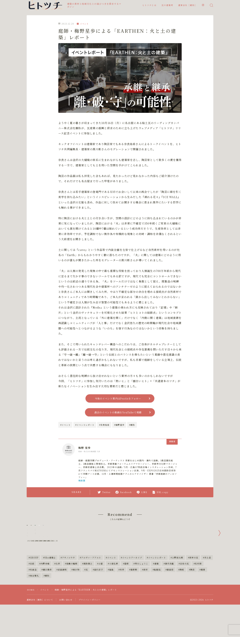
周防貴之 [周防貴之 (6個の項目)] (88, 588)
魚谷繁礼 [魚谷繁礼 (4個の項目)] (34, 600)
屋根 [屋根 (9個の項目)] (126, 588)
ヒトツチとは (149, 5)
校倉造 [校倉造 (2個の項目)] (33, 594)
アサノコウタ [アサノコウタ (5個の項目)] (68, 582)
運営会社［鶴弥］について (40, 624)
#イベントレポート (84, 425)
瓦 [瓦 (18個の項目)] (87, 594)
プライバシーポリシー (90, 624)
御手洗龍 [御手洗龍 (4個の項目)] (169, 588)
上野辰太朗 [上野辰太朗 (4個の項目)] (177, 582)
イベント (83, 23)
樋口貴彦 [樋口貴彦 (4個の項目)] (47, 594)
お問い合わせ (65, 624)
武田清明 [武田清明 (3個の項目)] (62, 594)
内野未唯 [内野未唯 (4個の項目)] (45, 588)
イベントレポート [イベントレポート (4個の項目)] (157, 582)
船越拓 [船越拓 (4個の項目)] (157, 594)
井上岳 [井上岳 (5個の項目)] (207, 582)
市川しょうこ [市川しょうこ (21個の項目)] (141, 588)
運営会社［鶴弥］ (187, 5)
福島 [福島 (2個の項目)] (111, 594)
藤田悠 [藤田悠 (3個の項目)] (170, 594)
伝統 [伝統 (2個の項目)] (32, 588)
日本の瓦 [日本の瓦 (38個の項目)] (184, 588)
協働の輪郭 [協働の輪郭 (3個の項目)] (71, 588)
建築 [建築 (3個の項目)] (156, 588)
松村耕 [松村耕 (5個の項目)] (198, 588)
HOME (30, 614)
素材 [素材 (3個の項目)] (145, 594)
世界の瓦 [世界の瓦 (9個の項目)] (193, 582)
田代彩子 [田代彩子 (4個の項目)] (98, 594)
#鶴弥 (132, 425)
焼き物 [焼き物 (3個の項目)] (76, 594)
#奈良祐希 (104, 425)
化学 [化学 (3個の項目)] (58, 588)
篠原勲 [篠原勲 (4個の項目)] (133, 594)
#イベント (65, 425)
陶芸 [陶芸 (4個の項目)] (192, 594)
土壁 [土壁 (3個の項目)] (101, 588)
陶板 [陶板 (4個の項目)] (182, 594)
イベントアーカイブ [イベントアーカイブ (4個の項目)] (132, 582)
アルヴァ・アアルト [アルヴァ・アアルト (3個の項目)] (91, 582)
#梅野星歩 (119, 425)
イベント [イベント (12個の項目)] (111, 582)
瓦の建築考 (167, 5)
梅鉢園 (81, 481)
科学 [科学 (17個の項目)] (122, 594)
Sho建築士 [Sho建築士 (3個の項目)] (50, 582)
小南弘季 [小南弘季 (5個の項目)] (113, 588)
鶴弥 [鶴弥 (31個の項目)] (47, 600)
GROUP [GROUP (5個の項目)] (34, 582)
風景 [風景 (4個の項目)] (203, 594)
